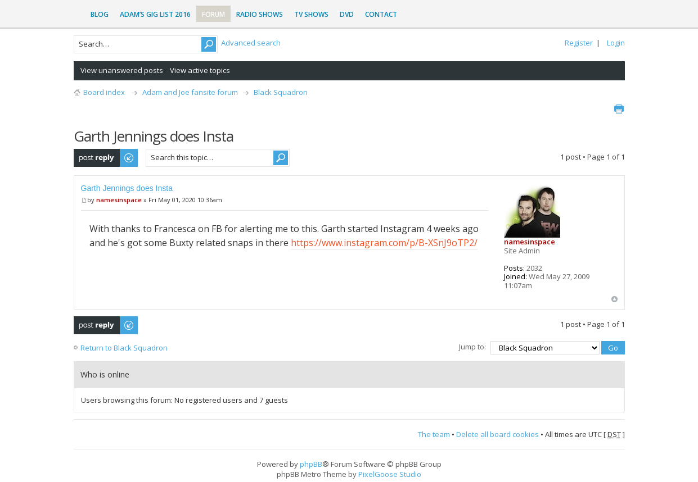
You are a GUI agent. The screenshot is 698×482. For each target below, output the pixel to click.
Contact (381, 14)
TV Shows (311, 14)
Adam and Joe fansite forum (190, 92)
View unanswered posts (121, 70)
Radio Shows (259, 14)
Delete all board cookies (497, 434)
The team (434, 434)
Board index (104, 92)
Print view (619, 109)
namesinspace (119, 199)
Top (614, 299)
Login (616, 43)
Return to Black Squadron (124, 348)
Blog (100, 14)
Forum (213, 14)
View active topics (200, 70)
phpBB (311, 464)
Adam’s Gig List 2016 (155, 14)
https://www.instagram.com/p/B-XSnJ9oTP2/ (384, 243)
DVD (347, 14)
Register (579, 43)
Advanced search (251, 43)
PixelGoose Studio (389, 474)
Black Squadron (281, 92)
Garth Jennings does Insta (127, 188)
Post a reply (106, 158)
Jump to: (472, 347)
